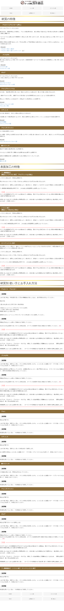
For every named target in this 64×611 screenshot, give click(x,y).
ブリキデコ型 (3, 66)
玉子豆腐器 (3, 122)
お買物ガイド (32, 13)
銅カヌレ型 (3, 161)
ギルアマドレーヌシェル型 (7, 84)
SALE (11, 13)
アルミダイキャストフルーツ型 (8, 141)
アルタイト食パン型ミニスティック (11, 50)
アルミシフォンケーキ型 (7, 104)
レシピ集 (32, 8)
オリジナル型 (53, 8)
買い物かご (52, 13)
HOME (10, 8)
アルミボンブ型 (4, 106)
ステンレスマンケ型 (5, 123)
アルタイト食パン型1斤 (7, 49)
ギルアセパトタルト (5, 82)
